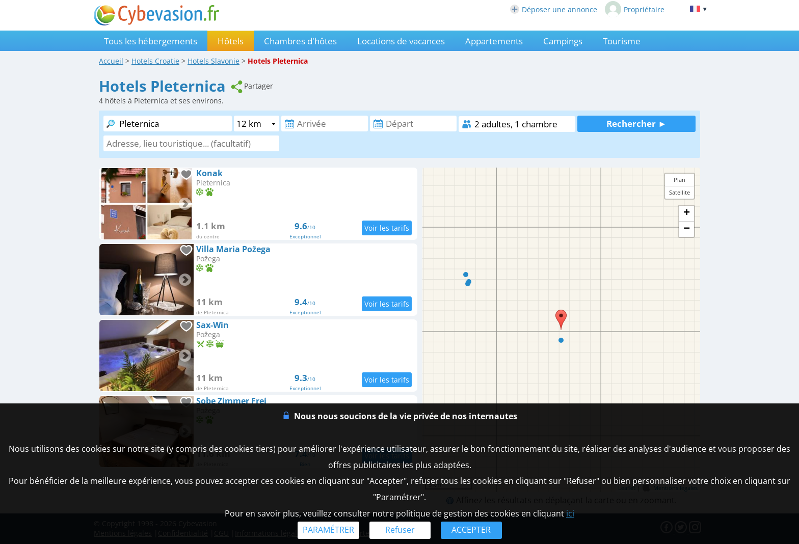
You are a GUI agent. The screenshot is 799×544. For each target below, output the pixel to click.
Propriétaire (634, 9)
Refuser (400, 529)
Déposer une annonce (553, 9)
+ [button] (686, 213)
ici (570, 513)
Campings (562, 41)
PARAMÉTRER (328, 529)
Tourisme (622, 41)
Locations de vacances (401, 41)
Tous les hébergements (150, 41)
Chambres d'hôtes (300, 41)
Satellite (679, 192)
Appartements (494, 41)
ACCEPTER (471, 529)
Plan (679, 179)
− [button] (686, 229)
